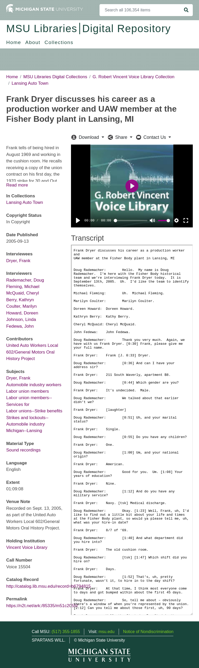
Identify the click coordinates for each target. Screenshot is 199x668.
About (32, 42)
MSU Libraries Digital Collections (55, 76)
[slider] (129, 220)
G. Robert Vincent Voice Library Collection (133, 76)
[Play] (78, 220)
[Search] (140, 10)
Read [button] (11, 185)
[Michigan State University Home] (44, 8)
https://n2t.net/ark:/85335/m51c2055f (42, 605)
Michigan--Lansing (24, 430)
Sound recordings (23, 450)
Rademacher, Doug (25, 280)
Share (118, 137)
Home (13, 42)
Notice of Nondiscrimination (148, 631)
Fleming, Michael (22, 286)
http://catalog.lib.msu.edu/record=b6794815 (48, 586)
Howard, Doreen (22, 313)
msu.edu (106, 631)
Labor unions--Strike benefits (34, 410)
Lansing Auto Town (30, 83)
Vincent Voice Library (26, 547)
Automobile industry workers (33, 384)
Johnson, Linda (21, 319)
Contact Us (151, 137)
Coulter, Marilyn (21, 306)
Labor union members (27, 391)
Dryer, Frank (18, 260)
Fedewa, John (20, 326)
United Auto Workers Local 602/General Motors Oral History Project (32, 352)
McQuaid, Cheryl (22, 293)
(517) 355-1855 (66, 631)
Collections (59, 42)
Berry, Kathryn (20, 299)
